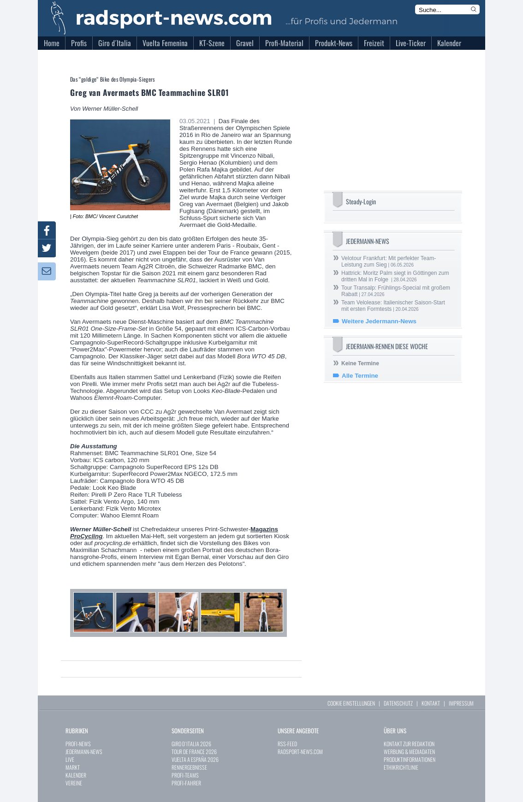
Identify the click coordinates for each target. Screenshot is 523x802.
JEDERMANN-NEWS (83, 751)
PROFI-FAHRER (186, 783)
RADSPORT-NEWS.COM (300, 751)
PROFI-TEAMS (185, 775)
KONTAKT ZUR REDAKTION (409, 744)
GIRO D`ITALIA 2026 (191, 744)
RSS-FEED (287, 744)
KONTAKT (431, 703)
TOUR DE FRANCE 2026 (194, 751)
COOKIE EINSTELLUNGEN (351, 703)
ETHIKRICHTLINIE (401, 767)
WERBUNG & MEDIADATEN (409, 751)
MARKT (72, 767)
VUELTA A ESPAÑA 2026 (195, 759)
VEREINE (73, 783)
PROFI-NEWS (78, 744)
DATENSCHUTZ (398, 703)
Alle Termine (360, 375)
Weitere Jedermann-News (379, 321)
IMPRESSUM (461, 703)
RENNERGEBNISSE (189, 767)
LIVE (69, 759)
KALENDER (75, 775)
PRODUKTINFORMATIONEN (409, 759)
